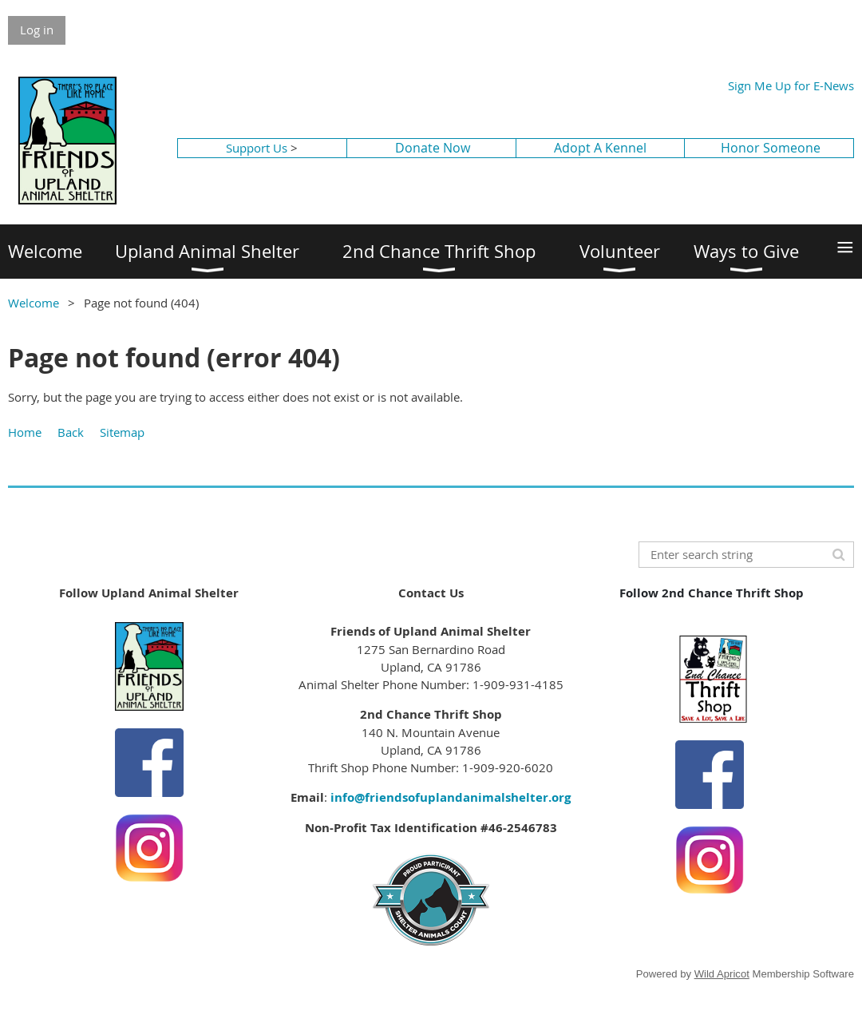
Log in (36, 30)
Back (70, 432)
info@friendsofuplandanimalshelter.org (450, 797)
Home (25, 432)
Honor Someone (770, 148)
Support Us (256, 148)
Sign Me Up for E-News (791, 85)
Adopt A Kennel (600, 148)
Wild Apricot (721, 974)
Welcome (33, 303)
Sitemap (122, 432)
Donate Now (432, 148)
